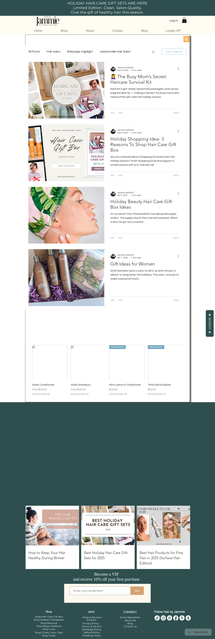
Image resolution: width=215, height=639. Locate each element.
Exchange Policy (91, 629)
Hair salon (53, 51)
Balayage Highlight (80, 51)
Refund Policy (92, 632)
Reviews (209, 323)
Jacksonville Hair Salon (115, 51)
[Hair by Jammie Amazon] (188, 618)
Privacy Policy (91, 623)
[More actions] (179, 69)
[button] (184, 20)
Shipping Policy (91, 635)
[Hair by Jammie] (157, 618)
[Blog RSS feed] (186, 39)
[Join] (137, 591)
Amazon (91, 619)
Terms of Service (91, 626)
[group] (107, 372)
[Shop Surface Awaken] (182, 618)
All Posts (34, 51)
